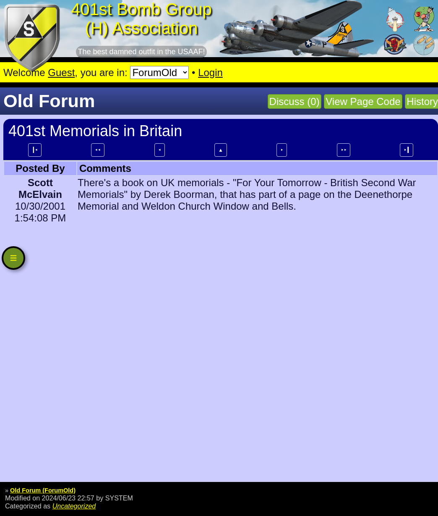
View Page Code (363, 101)
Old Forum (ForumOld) (43, 490)
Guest (61, 72)
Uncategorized (74, 506)
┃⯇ (35, 150)
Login (210, 72)
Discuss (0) (294, 101)
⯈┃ (406, 150)
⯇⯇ (98, 150)
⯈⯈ (344, 150)
